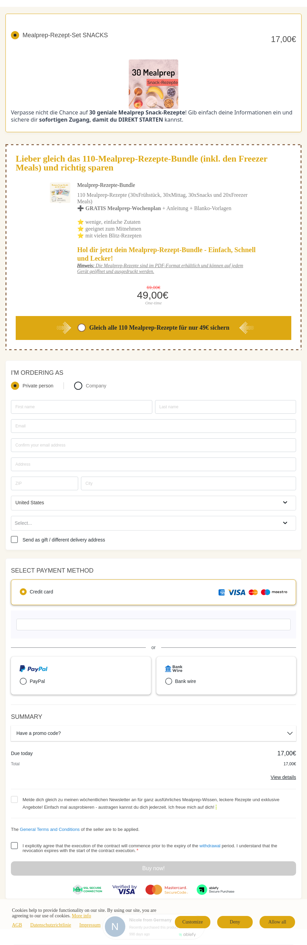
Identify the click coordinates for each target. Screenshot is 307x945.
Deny (235, 922)
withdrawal (209, 845)
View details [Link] (283, 777)
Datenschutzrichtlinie (50, 925)
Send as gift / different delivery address (64, 540)
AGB (17, 925)
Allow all (277, 922)
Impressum (89, 925)
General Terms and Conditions (50, 829)
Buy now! (153, 868)
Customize (192, 922)
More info (81, 915)
